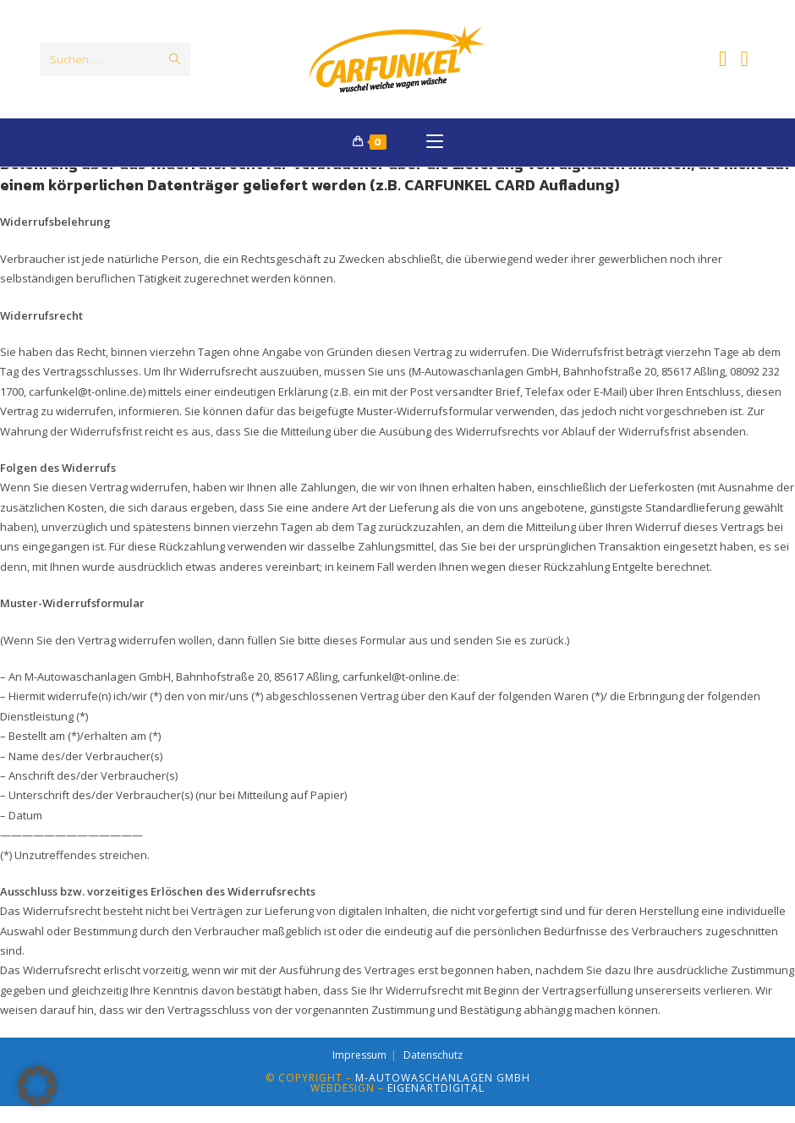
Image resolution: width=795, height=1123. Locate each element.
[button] (37, 1086)
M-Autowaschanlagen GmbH (442, 1094)
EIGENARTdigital (436, 1105)
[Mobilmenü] (435, 143)
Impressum (359, 1072)
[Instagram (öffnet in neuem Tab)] (745, 58)
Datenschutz (433, 1072)
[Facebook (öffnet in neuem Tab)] (723, 58)
